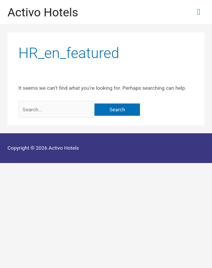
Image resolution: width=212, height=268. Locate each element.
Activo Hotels (42, 12)
